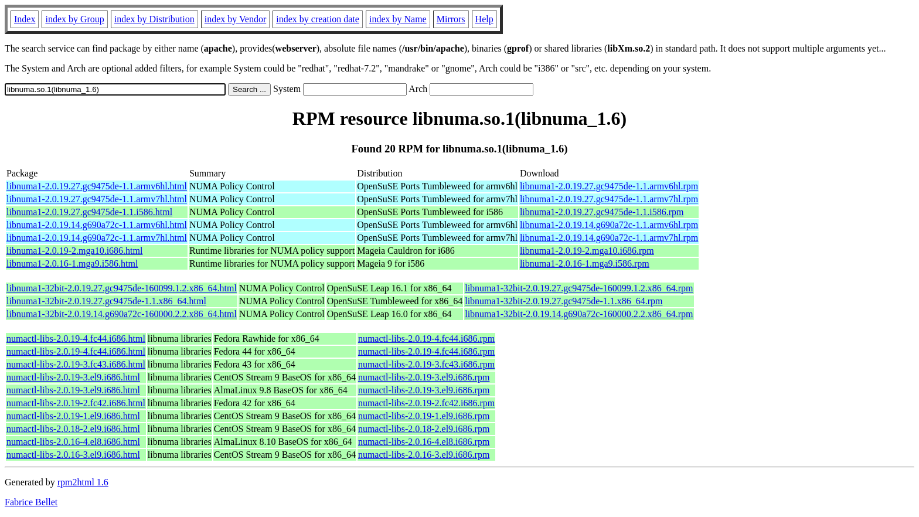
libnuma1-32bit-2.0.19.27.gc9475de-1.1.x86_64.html (106, 301)
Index (24, 19)
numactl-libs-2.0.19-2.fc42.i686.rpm (426, 403)
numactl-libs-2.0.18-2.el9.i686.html (73, 429)
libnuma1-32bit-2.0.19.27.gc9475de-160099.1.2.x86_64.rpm (579, 288)
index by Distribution (154, 19)
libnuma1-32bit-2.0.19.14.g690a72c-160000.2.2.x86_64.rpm (579, 314)
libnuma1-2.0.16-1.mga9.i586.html (72, 263)
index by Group (74, 19)
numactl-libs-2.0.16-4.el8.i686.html (73, 442)
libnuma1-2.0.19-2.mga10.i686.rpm (587, 251)
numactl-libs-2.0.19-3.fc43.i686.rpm (426, 364)
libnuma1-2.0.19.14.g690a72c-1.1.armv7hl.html (96, 238)
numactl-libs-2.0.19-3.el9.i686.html (73, 377)
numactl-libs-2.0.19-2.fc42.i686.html (75, 403)
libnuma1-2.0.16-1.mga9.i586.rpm (584, 263)
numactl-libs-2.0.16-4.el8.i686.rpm (423, 442)
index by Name (398, 19)
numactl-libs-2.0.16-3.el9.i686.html (73, 455)
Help (484, 19)
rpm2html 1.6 (82, 482)
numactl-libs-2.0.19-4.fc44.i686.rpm (426, 338)
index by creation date (317, 19)
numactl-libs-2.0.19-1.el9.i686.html (73, 416)
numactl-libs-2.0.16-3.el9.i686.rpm (423, 455)
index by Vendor (235, 19)
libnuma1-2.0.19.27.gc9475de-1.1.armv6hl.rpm (609, 186)
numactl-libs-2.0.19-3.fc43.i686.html (75, 364)
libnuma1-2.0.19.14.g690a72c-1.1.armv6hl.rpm (609, 225)
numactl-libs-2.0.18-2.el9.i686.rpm (423, 429)
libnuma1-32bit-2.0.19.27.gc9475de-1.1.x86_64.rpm (563, 301)
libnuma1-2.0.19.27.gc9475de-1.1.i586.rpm (602, 212)
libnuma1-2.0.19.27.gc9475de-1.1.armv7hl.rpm (609, 199)
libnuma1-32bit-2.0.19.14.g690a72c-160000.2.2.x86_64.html (121, 314)
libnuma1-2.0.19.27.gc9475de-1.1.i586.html (89, 212)
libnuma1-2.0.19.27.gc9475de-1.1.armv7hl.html (96, 199)
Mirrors (451, 19)
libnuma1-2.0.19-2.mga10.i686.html (74, 251)
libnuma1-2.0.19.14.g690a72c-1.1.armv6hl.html (96, 225)
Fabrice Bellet (31, 502)
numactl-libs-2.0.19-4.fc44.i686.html (75, 338)
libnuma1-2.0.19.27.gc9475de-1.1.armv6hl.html (96, 186)
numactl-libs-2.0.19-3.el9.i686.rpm (423, 377)
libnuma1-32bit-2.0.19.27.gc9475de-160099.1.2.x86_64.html (121, 288)
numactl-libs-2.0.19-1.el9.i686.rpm (423, 416)
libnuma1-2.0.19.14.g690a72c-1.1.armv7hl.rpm (609, 238)
